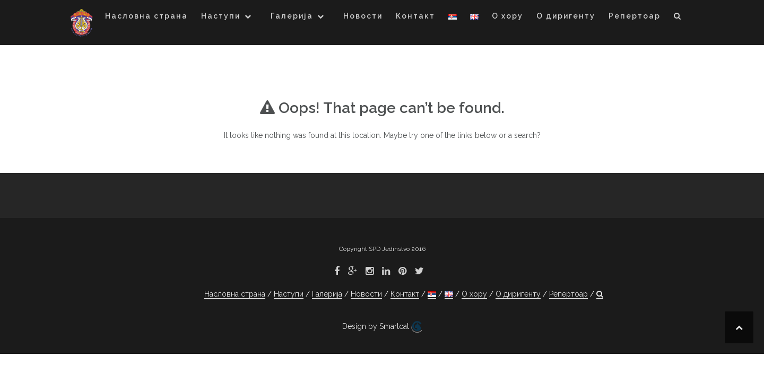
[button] (678, 18)
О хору (507, 16)
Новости (363, 16)
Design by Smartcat (382, 327)
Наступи (220, 16)
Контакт (415, 16)
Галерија (292, 16)
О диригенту (565, 16)
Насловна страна (146, 16)
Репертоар (635, 16)
